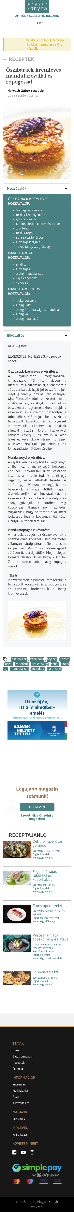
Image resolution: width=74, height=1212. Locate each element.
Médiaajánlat (20, 1090)
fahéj (54, 664)
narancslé (54, 669)
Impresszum (20, 1084)
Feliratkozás (20, 1134)
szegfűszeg (40, 664)
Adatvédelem (20, 1103)
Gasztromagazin (22, 1056)
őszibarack (19, 659)
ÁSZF (16, 1097)
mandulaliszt (20, 669)
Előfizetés (18, 1119)
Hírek (15, 1050)
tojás (65, 664)
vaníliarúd (37, 659)
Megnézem (37, 807)
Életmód (17, 1069)
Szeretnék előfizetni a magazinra (37, 817)
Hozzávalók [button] (37, 188)
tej (5, 669)
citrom (64, 659)
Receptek (18, 1062)
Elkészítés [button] (37, 335)
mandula (38, 669)
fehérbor (22, 664)
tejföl (8, 664)
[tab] (37, 189)
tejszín (52, 659)
